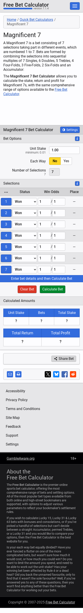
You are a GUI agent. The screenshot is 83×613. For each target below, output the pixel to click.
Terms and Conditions (23, 409)
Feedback (13, 426)
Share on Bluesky (56, 374)
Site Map (13, 418)
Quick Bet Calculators (36, 20)
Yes (66, 161)
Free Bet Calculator (26, 5)
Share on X (48, 374)
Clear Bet (27, 289)
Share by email (10, 374)
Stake (24, 150)
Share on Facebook (65, 375)
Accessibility (15, 391)
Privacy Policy (17, 400)
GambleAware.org (21, 458)
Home (11, 20)
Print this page (19, 374)
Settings (70, 130)
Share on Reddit (73, 374)
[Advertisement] (41, 111)
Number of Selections (24, 172)
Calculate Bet (52, 289)
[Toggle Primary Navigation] (75, 6)
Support (12, 435)
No (55, 161)
